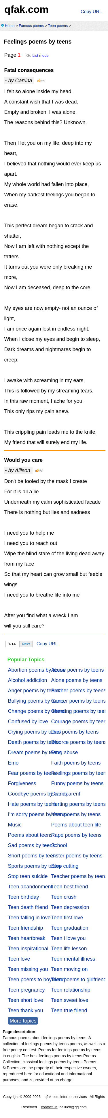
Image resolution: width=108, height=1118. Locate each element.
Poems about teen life (76, 825)
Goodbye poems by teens (37, 794)
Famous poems (31, 26)
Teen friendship (25, 928)
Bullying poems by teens (36, 701)
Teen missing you (28, 969)
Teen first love (67, 917)
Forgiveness (22, 783)
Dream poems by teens (34, 752)
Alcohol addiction (27, 680)
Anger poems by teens (34, 690)
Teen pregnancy (26, 990)
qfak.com (26, 9)
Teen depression (70, 907)
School (59, 845)
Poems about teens (30, 835)
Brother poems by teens (78, 690)
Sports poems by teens (34, 866)
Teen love (19, 959)
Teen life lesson (69, 948)
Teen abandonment (30, 887)
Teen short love (25, 1000)
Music (14, 825)
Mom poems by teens (76, 814)
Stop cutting (64, 866)
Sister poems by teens (76, 856)
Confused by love (28, 721)
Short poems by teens (33, 856)
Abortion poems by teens (36, 670)
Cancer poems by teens (78, 701)
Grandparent (65, 794)
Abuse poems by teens (77, 670)
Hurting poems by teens (78, 804)
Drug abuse (64, 752)
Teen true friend (69, 1010)
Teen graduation (69, 928)
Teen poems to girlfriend (78, 979)
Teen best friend (69, 887)
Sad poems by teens (31, 845)
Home (10, 26)
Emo (13, 763)
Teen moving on (69, 969)
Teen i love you (68, 938)
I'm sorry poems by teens (37, 814)
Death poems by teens (34, 742)
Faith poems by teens (76, 763)
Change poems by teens (36, 711)
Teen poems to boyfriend (36, 979)
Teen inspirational (28, 948)
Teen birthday (23, 897)
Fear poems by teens (32, 773)
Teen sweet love (69, 1000)
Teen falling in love (29, 917)
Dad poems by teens (74, 732)
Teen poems (58, 26)
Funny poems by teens (77, 783)
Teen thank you (25, 1010)
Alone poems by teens (76, 680)
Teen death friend (28, 907)
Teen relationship (70, 990)
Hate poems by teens (32, 804)
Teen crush (63, 897)
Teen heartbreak (26, 938)
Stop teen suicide (28, 876)
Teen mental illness (73, 959)
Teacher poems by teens (79, 876)
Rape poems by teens (76, 835)
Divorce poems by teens (79, 742)
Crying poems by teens (34, 732)
